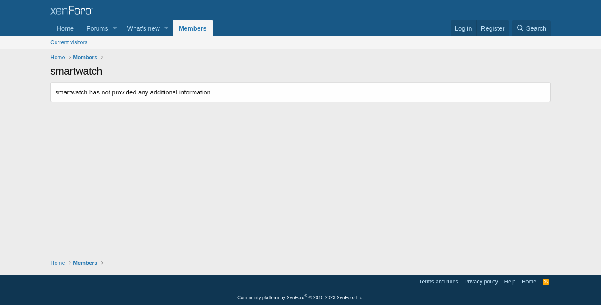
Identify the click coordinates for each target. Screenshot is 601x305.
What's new (143, 28)
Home (65, 28)
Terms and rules (438, 281)
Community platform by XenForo (300, 297)
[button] (115, 28)
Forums (97, 28)
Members (193, 28)
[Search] (531, 28)
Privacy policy (481, 281)
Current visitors (68, 42)
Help (510, 281)
